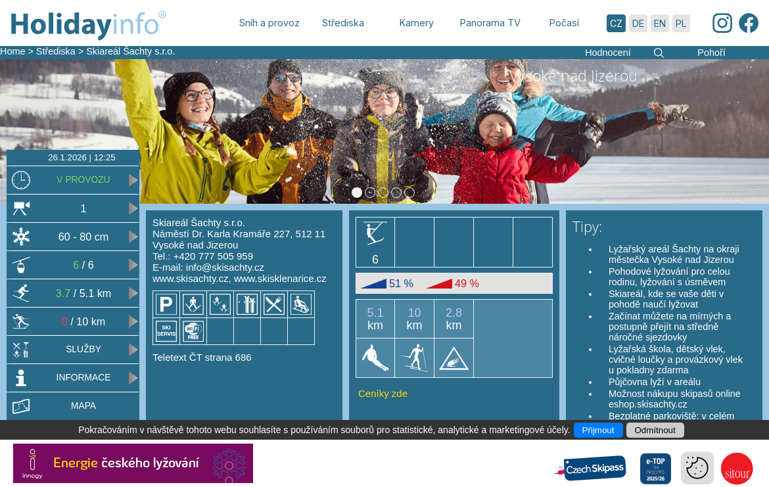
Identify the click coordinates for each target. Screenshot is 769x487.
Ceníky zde (383, 393)
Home (12, 51)
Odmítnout (655, 430)
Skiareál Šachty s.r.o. (130, 51)
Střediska (56, 51)
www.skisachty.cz (190, 278)
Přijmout (598, 430)
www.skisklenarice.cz (280, 278)
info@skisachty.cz (225, 267)
